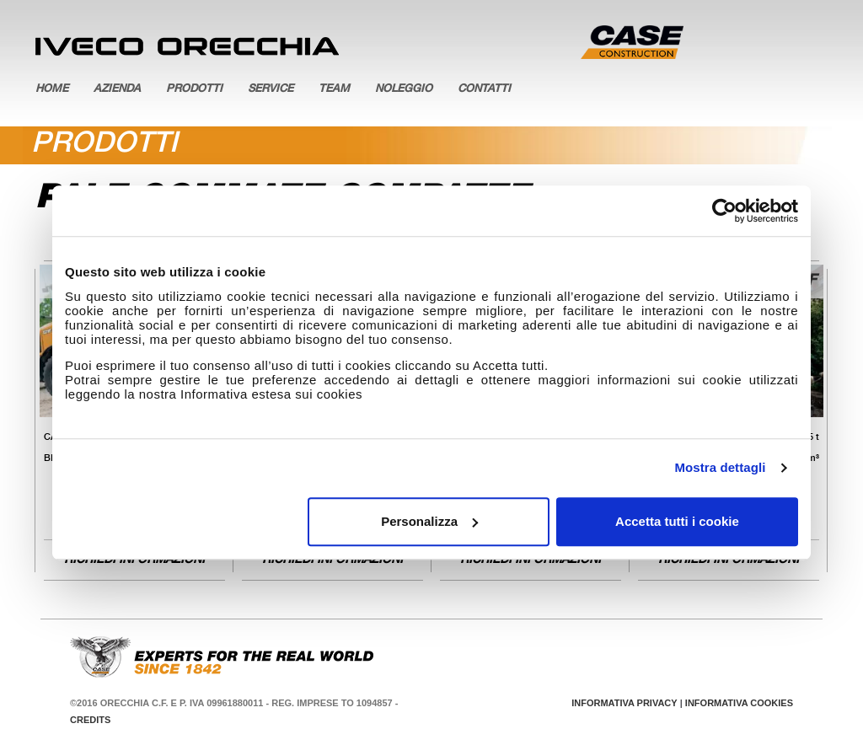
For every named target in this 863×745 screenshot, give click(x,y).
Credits (90, 720)
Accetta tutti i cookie (677, 521)
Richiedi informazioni (134, 560)
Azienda (117, 89)
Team (334, 89)
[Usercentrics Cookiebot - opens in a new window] (724, 210)
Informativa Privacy (624, 703)
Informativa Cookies (739, 703)
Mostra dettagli (719, 467)
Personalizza (429, 521)
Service (270, 89)
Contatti (484, 89)
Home (51, 89)
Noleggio (403, 89)
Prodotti (194, 89)
